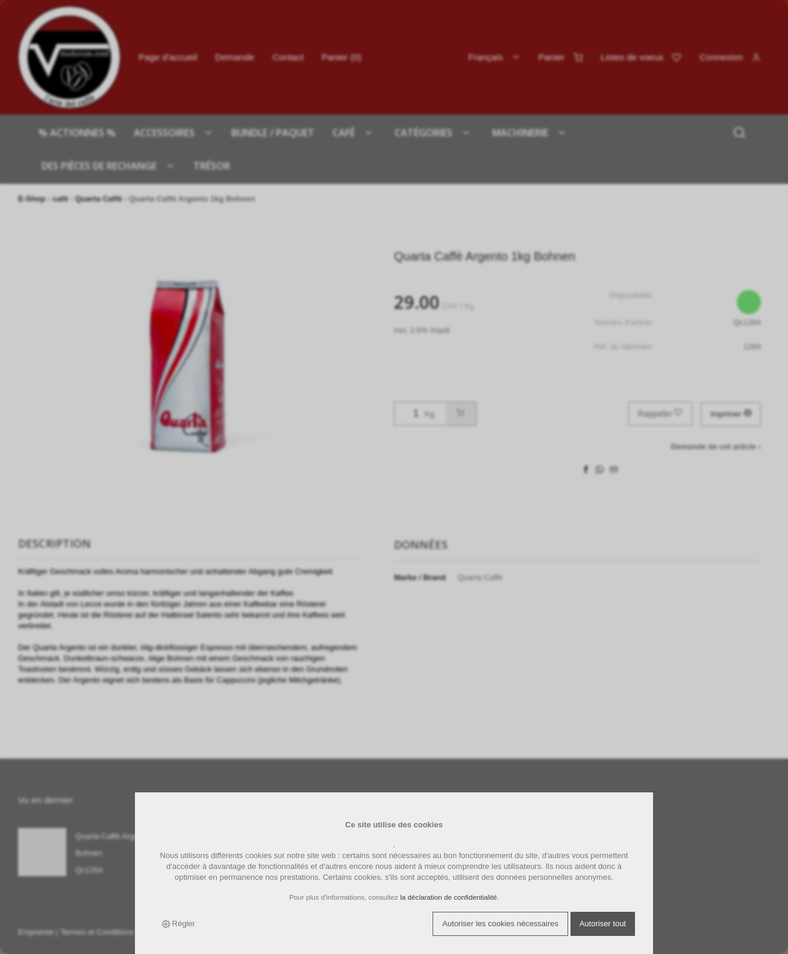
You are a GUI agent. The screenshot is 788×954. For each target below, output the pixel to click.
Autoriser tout (603, 923)
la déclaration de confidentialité (448, 897)
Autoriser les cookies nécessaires (500, 923)
